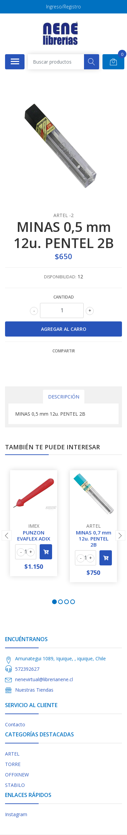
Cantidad (63, 297)
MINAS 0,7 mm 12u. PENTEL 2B (93, 538)
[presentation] (7, 535)
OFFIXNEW (17, 774)
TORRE (12, 764)
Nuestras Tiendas (34, 690)
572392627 (27, 669)
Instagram (16, 814)
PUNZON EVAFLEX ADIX (33, 535)
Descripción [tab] (63, 396)
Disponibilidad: (60, 277)
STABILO (15, 785)
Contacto (15, 724)
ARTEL (12, 754)
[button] (54, 601)
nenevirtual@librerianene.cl (44, 679)
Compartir (63, 351)
